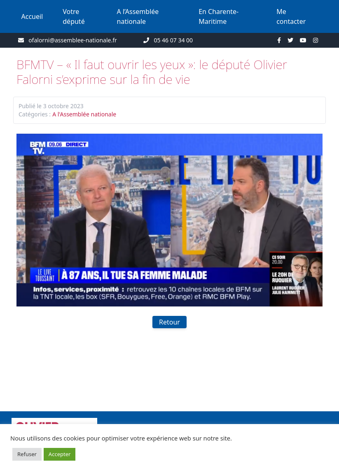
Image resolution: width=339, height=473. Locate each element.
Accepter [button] (60, 454)
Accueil (32, 16)
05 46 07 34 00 (173, 40)
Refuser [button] (27, 454)
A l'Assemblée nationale (84, 114)
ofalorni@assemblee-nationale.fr (72, 40)
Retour (169, 322)
